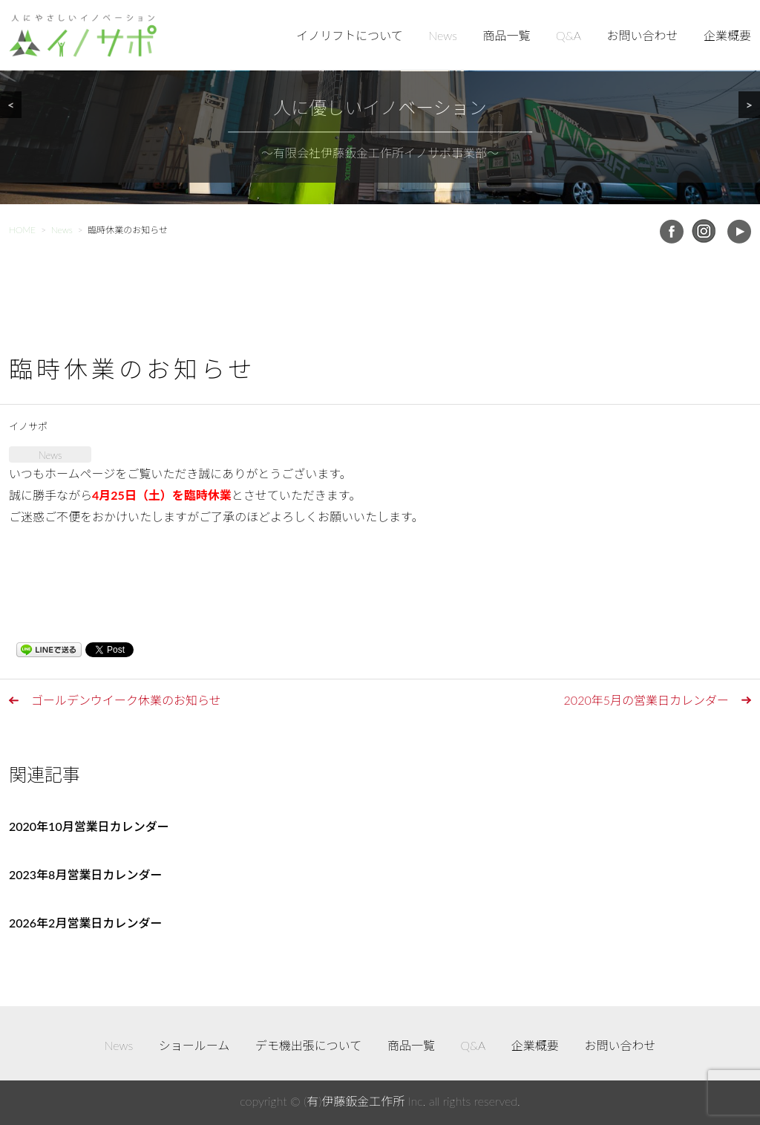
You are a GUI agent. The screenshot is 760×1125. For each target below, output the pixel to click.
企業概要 (727, 35)
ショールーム (194, 1045)
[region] (380, 102)
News (442, 35)
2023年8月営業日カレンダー (85, 874)
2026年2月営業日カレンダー (85, 923)
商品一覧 (507, 35)
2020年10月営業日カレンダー (89, 826)
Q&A (568, 35)
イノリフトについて (349, 35)
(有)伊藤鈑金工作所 (354, 1101)
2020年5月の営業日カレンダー (646, 700)
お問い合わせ (642, 35)
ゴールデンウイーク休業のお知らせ (126, 700)
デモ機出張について (308, 1045)
